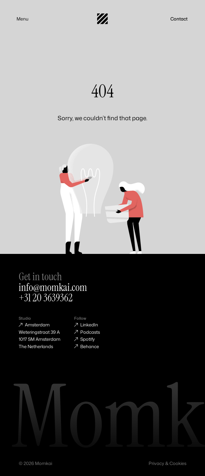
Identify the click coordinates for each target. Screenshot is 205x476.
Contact (179, 19)
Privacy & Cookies (167, 463)
